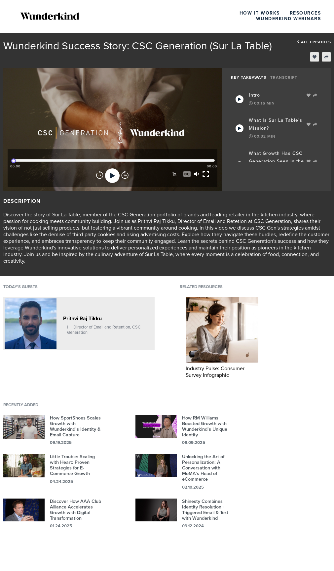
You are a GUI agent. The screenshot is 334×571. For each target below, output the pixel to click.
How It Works (260, 13)
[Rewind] (100, 175)
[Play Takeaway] (239, 99)
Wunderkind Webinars (288, 19)
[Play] (112, 175)
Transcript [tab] (283, 77)
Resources (305, 13)
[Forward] (125, 175)
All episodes (314, 42)
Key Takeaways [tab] (248, 77)
